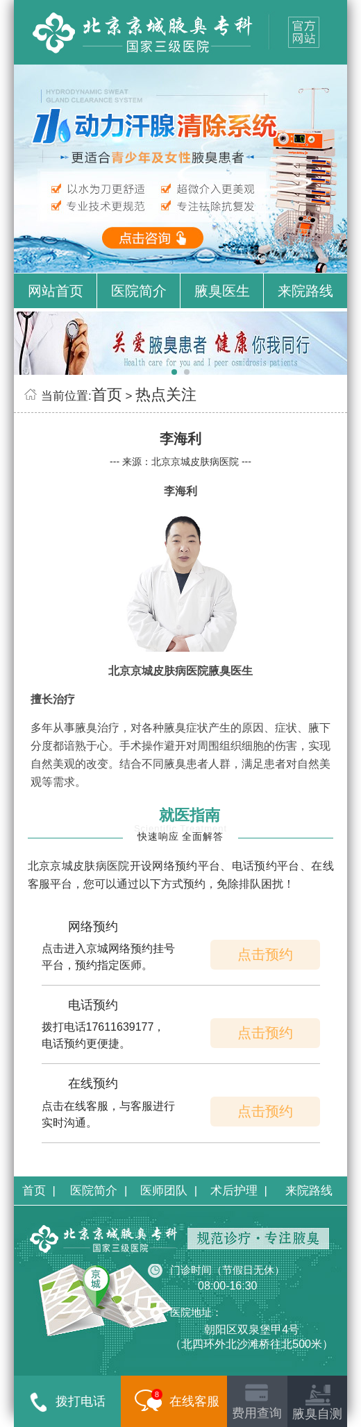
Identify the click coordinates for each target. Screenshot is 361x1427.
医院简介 (139, 290)
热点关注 (165, 394)
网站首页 (55, 290)
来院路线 (305, 290)
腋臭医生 (222, 290)
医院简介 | (98, 1190)
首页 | (39, 1190)
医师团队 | (168, 1190)
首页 (107, 394)
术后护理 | (238, 1190)
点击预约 (265, 954)
